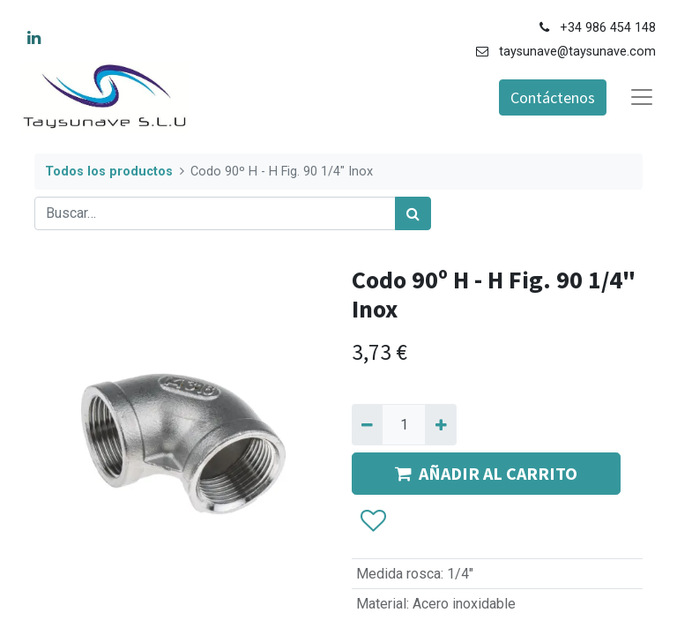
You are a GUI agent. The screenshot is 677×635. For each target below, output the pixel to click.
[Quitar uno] (367, 424)
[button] (372, 521)
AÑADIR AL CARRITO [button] (486, 473)
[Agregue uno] (440, 424)
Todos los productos (109, 171)
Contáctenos (552, 97)
